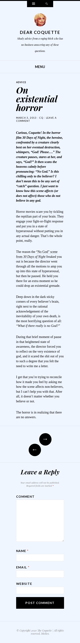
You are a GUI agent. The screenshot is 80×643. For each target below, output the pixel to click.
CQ (41, 117)
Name (22, 551)
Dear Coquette (40, 32)
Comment (25, 496)
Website (24, 584)
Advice (21, 82)
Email (23, 567)
